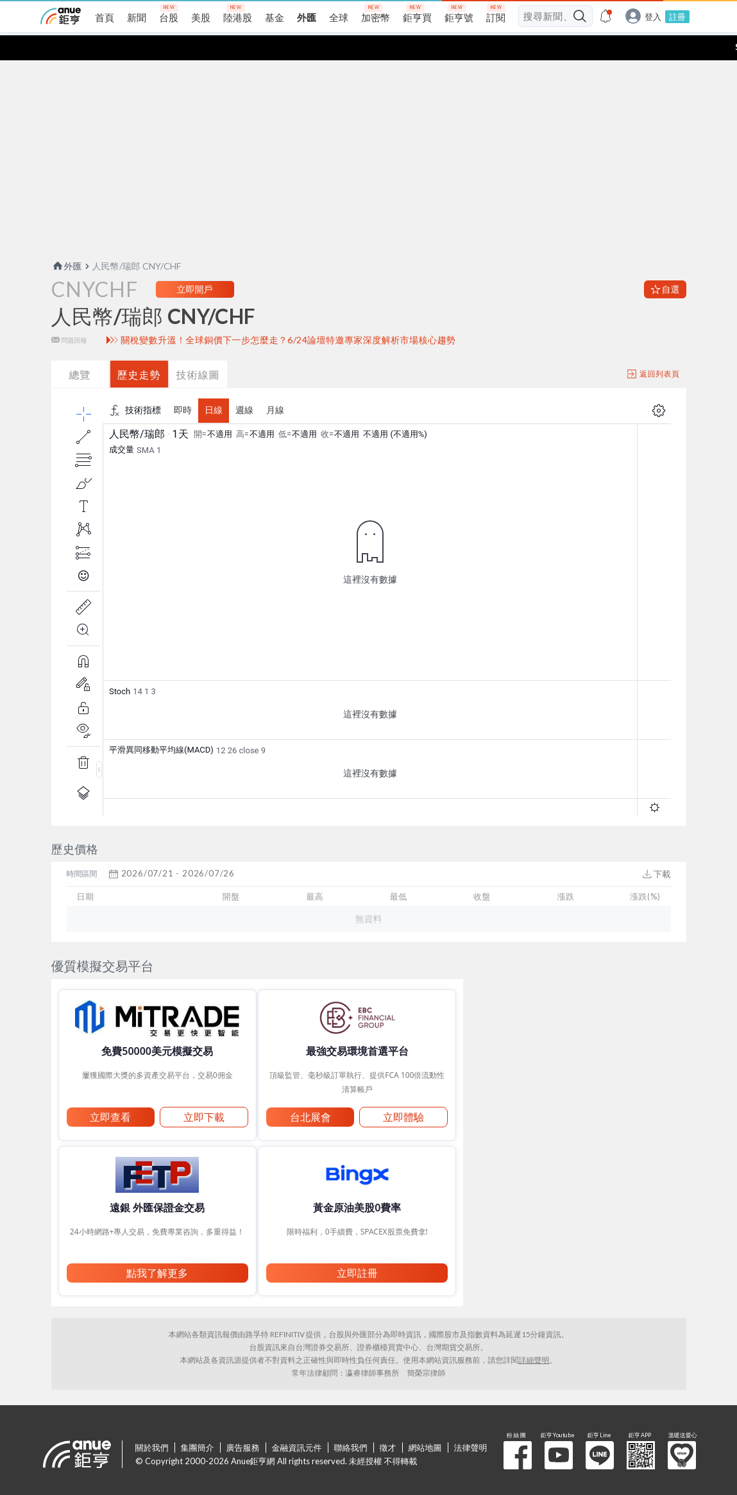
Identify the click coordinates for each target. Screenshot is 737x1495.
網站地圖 (425, 1422)
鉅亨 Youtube (559, 1430)
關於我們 (152, 1422)
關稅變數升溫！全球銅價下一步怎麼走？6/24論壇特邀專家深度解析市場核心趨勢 (288, 315)
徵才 (388, 1422)
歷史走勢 (139, 349)
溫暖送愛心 (682, 1430)
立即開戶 (195, 264)
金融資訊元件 (297, 1422)
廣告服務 (243, 1422)
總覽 (80, 349)
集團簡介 (197, 1422)
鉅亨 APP (641, 1430)
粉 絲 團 (518, 1430)
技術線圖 (198, 349)
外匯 (66, 240)
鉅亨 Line (600, 1430)
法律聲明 (470, 1422)
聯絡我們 (351, 1422)
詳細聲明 (534, 1335)
